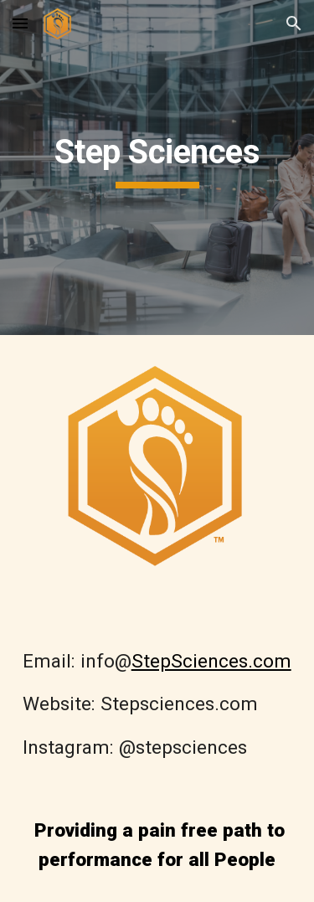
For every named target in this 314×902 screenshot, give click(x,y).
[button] (20, 23)
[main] (157, 167)
